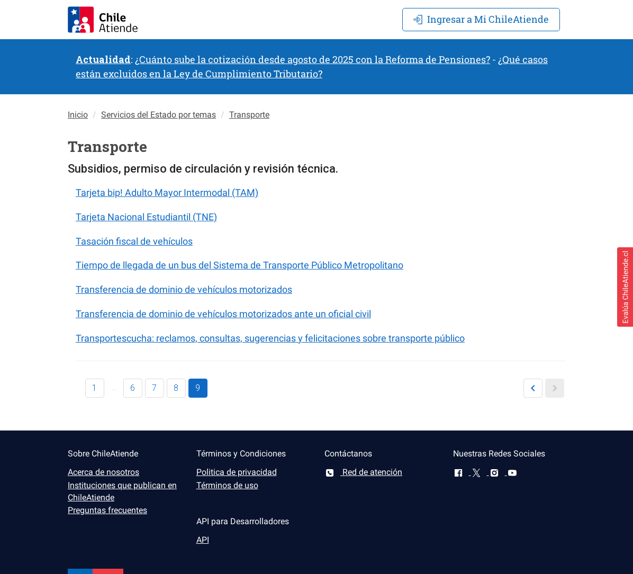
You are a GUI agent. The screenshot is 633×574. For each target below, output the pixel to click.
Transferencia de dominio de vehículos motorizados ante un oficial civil (223, 313)
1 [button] (94, 388)
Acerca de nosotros (103, 472)
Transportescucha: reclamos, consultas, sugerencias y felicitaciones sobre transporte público (270, 338)
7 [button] (154, 388)
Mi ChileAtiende (481, 19)
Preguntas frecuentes (107, 510)
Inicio (78, 115)
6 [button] (132, 388)
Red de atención (363, 472)
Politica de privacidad (236, 472)
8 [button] (176, 388)
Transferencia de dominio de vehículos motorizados (184, 289)
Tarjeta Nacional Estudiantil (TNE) (146, 216)
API (202, 540)
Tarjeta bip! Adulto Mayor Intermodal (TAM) (167, 192)
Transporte (249, 115)
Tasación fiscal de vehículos (134, 241)
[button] (532, 388)
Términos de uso (227, 485)
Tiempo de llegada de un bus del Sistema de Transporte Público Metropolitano (239, 265)
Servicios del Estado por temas (158, 115)
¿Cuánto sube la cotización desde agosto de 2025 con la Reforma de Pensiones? (312, 59)
